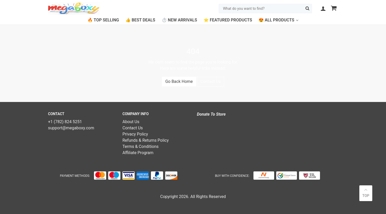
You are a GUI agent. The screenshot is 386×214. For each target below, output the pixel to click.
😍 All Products (276, 20)
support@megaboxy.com (71, 127)
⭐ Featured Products (227, 20)
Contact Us (210, 81)
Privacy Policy (135, 134)
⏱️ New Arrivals (179, 20)
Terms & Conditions (140, 146)
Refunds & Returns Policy (145, 140)
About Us (130, 121)
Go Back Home (179, 81)
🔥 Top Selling (103, 20)
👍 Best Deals (140, 20)
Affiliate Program (138, 152)
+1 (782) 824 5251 (65, 121)
